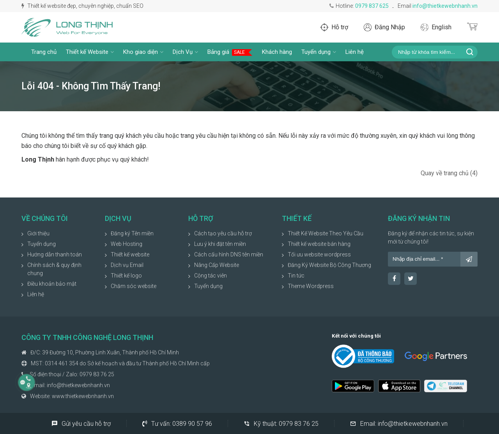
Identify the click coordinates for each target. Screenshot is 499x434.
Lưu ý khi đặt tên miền (220, 244)
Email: (399, 423)
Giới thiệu (38, 233)
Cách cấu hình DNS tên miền (228, 254)
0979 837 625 (372, 6)
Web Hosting (126, 244)
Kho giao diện (143, 51)
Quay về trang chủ (449, 173)
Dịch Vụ (185, 51)
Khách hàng (277, 51)
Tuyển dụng (318, 51)
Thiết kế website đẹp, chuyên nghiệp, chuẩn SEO (82, 6)
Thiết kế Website (90, 51)
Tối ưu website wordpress (319, 254)
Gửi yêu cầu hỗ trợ (81, 423)
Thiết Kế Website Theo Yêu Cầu (325, 233)
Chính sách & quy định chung (54, 269)
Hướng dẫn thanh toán (54, 254)
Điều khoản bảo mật (51, 284)
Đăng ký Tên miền (132, 233)
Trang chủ (44, 51)
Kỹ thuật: (281, 423)
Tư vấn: (177, 423)
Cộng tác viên (210, 275)
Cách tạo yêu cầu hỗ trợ (223, 233)
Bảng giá (230, 52)
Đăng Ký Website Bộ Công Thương (329, 265)
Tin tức (296, 275)
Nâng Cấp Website (216, 265)
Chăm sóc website (133, 286)
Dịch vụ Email (127, 265)
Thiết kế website (130, 254)
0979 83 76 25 (97, 374)
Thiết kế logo (126, 275)
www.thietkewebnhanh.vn (83, 396)
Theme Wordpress (311, 286)
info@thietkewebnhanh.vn (445, 6)
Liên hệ (354, 51)
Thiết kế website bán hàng (319, 244)
